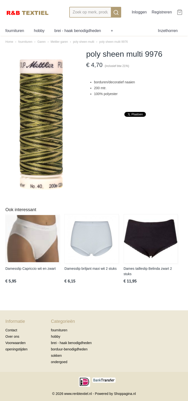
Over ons (12, 336)
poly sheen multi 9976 (113, 41)
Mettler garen (59, 41)
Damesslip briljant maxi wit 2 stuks (90, 269)
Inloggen (139, 12)
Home (9, 41)
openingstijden (16, 349)
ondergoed (59, 362)
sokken (56, 356)
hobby (39, 31)
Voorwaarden (15, 343)
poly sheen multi (84, 41)
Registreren (162, 12)
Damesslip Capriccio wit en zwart (30, 269)
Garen (41, 41)
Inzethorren (168, 31)
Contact (11, 330)
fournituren (14, 31)
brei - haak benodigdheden (77, 31)
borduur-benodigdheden (69, 349)
